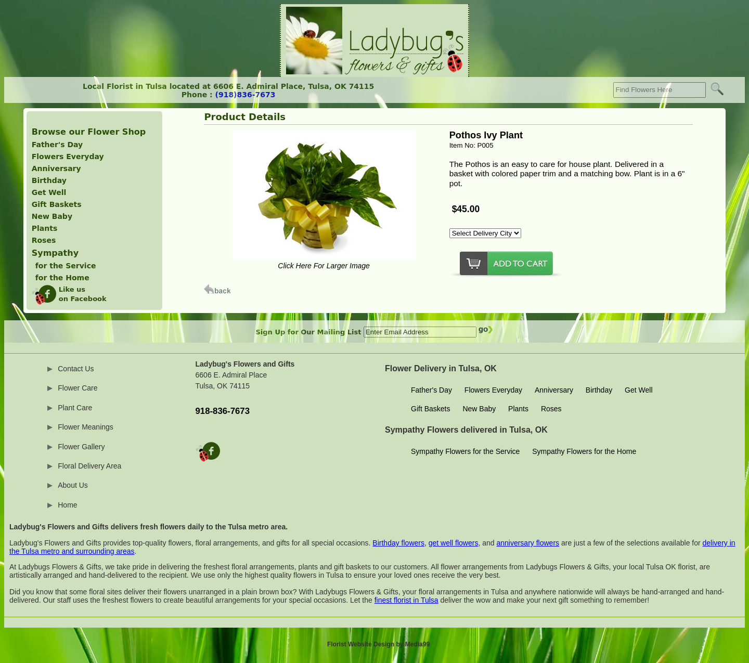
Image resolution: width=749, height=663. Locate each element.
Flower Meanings (85, 427)
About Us (73, 485)
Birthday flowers (398, 543)
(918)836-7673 (245, 94)
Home (67, 505)
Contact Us (76, 369)
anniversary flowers (527, 543)
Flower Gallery (81, 447)
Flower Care (77, 388)
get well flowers (454, 543)
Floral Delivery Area (89, 466)
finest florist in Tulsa (406, 600)
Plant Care (75, 408)
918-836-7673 (223, 411)
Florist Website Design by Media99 (378, 644)
